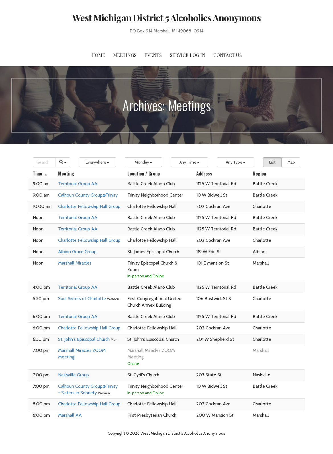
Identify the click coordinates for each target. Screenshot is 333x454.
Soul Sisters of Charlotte (82, 298)
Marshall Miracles (74, 263)
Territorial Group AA (77, 183)
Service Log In (187, 55)
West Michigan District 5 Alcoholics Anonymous (166, 17)
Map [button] (291, 162)
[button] (97, 162)
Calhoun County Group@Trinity (88, 195)
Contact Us (227, 55)
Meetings (124, 55)
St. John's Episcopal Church (84, 339)
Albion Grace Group (77, 251)
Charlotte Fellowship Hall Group (89, 206)
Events (153, 55)
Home (98, 55)
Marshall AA (70, 415)
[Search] (44, 162)
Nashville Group (73, 374)
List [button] (272, 162)
